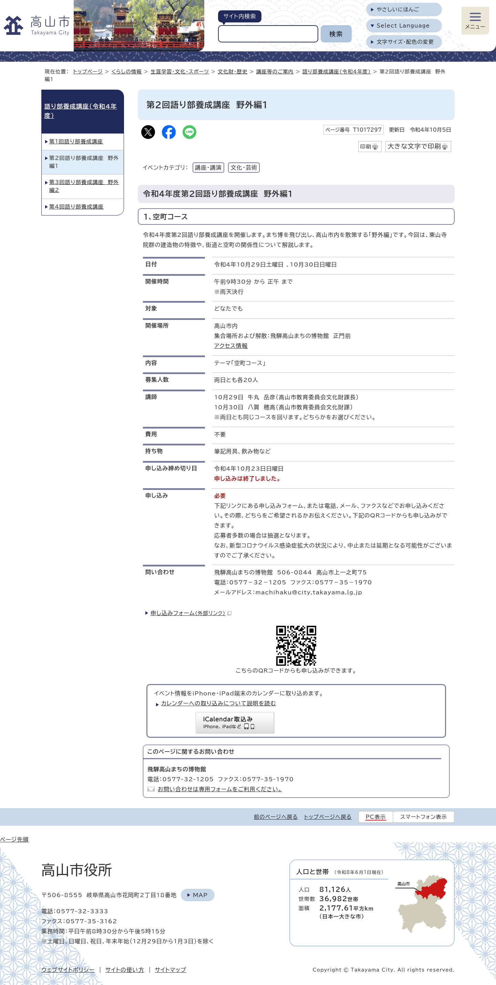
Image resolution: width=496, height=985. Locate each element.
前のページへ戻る (276, 817)
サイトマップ (170, 970)
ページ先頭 (14, 839)
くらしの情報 (127, 71)
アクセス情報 (231, 346)
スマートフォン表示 (423, 817)
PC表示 (376, 817)
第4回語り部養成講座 (76, 206)
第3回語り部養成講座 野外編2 (84, 186)
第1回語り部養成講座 (76, 141)
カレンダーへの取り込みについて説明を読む (218, 703)
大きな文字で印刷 (414, 146)
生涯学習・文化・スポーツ (180, 71)
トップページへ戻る (328, 817)
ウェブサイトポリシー (68, 970)
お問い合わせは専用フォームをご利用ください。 (220, 789)
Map (200, 895)
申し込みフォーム (191, 613)
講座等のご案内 (275, 71)
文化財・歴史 (232, 71)
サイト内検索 (239, 16)
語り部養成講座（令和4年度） (336, 71)
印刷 (366, 146)
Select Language (403, 25)
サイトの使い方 (124, 970)
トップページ (88, 71)
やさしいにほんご (397, 9)
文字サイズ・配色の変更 (405, 41)
